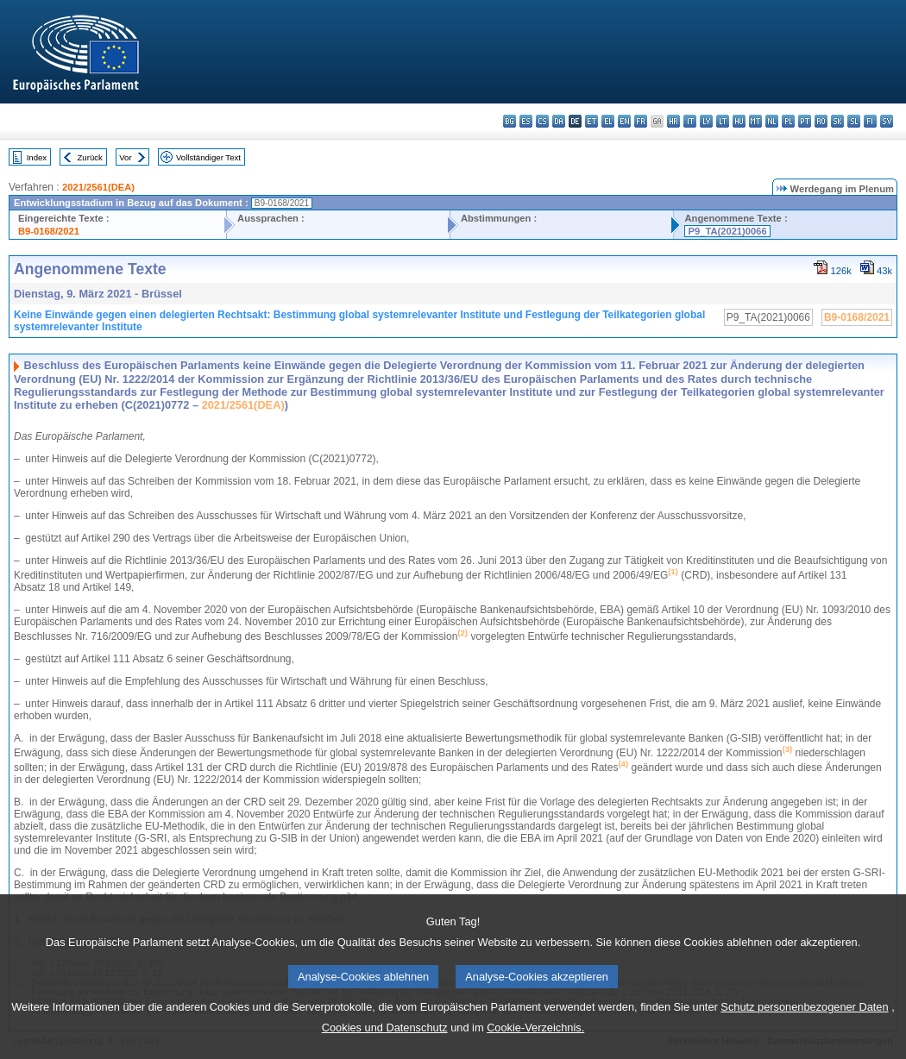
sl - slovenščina (853, 121)
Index (37, 157)
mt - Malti (755, 121)
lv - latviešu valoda (706, 121)
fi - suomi (870, 121)
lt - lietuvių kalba (722, 121)
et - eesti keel (591, 121)
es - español (525, 121)
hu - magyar (739, 121)
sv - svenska (886, 121)
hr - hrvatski (673, 121)
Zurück (90, 157)
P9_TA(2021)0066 (727, 231)
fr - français (640, 121)
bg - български (509, 121)
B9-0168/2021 (48, 231)
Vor (125, 157)
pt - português (804, 121)
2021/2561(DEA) (98, 187)
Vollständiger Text (208, 157)
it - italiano (689, 121)
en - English (624, 121)
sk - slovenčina (837, 121)
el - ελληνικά (607, 121)
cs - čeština (542, 121)
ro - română (821, 121)
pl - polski (788, 121)
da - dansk (558, 121)
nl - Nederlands (771, 121)
